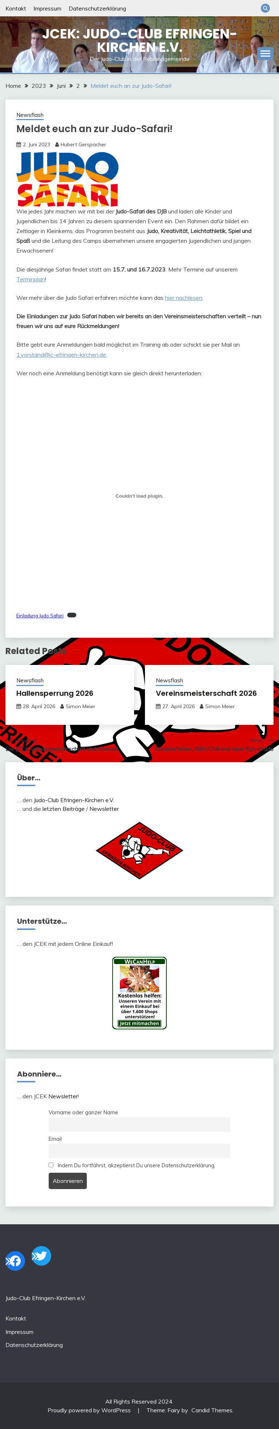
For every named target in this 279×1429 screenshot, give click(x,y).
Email (55, 1139)
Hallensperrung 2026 (54, 693)
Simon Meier (80, 706)
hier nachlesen (183, 297)
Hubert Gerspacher (83, 144)
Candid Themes (211, 1410)
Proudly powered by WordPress (90, 1410)
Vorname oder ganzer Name (83, 1112)
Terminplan (30, 279)
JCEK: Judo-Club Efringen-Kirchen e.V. (139, 40)
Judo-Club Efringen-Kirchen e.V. (74, 800)
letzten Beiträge (64, 808)
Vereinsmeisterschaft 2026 (206, 693)
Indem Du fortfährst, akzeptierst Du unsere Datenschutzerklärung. (132, 1165)
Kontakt (15, 8)
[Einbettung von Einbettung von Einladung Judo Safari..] (139, 496)
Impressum (47, 8)
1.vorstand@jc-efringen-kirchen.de (61, 354)
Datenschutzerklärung (97, 8)
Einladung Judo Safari (40, 615)
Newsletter (104, 808)
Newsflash (30, 114)
